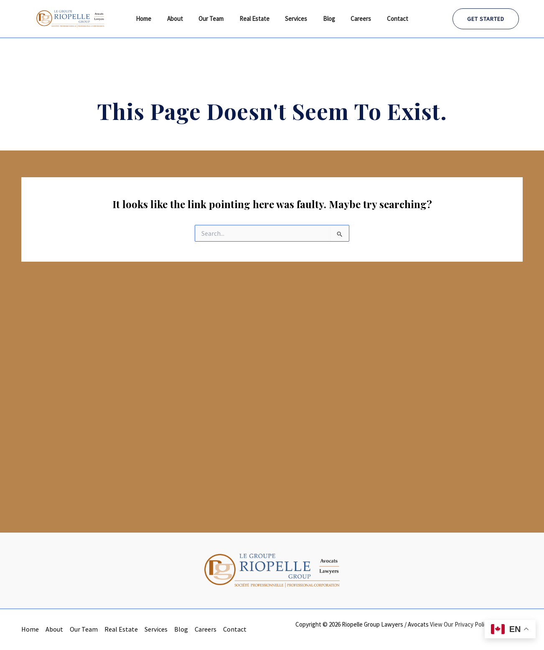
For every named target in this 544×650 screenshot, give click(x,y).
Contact (386, 19)
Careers (353, 19)
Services (295, 19)
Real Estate (256, 19)
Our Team (216, 19)
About (183, 19)
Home (155, 19)
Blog (324, 19)
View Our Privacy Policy (460, 624)
